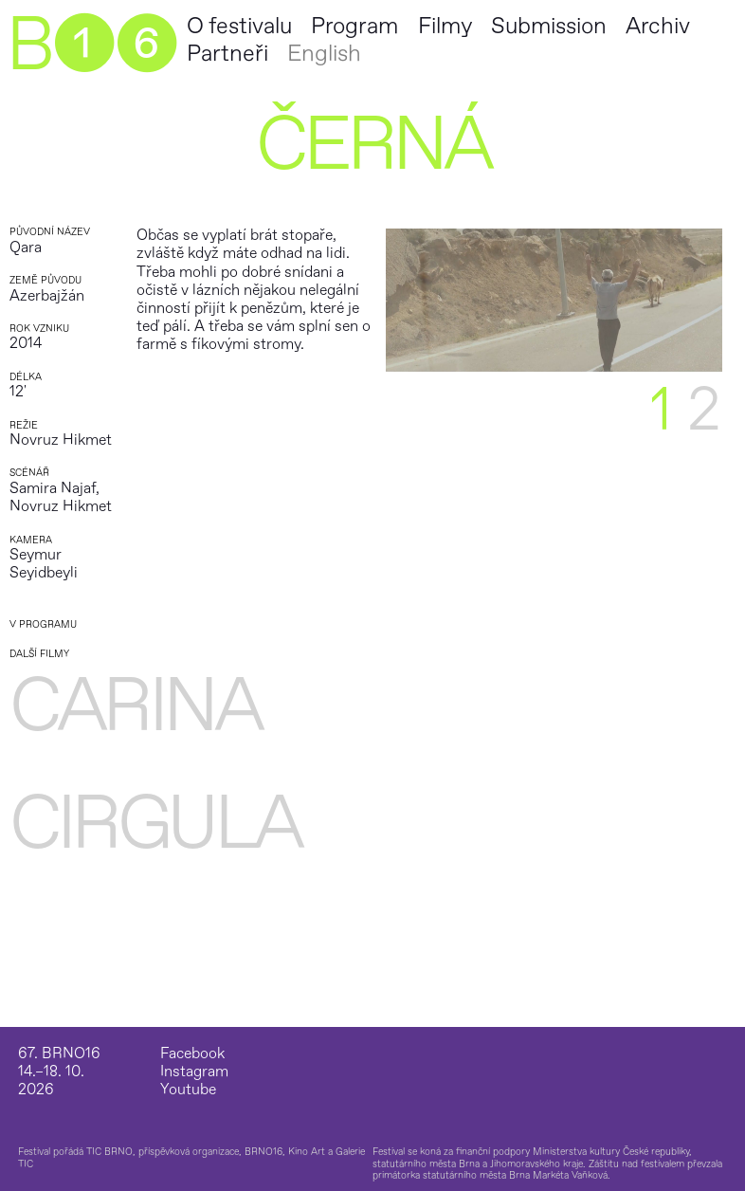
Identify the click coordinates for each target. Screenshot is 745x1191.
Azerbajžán (46, 295)
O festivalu (239, 26)
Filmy (445, 26)
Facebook (192, 1054)
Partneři (227, 53)
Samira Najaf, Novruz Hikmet (60, 497)
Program (354, 26)
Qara (25, 247)
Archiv (658, 26)
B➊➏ (91, 45)
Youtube (188, 1090)
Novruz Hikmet (60, 440)
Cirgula (154, 824)
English (324, 53)
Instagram (194, 1072)
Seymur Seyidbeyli (43, 563)
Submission (549, 26)
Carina (134, 706)
